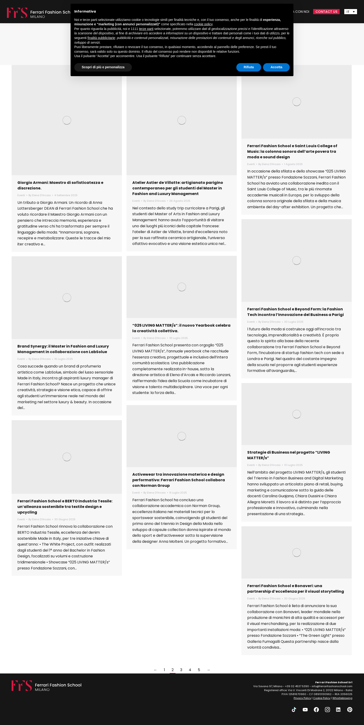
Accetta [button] (276, 67)
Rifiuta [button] (249, 67)
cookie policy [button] (203, 24)
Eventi (21, 195)
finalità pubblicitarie (101, 38)
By (40, 195)
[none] (350, 11)
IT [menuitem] (348, 12)
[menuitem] (350, 11)
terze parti (146, 29)
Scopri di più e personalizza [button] (103, 67)
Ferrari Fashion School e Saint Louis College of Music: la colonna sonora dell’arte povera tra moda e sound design (292, 151)
